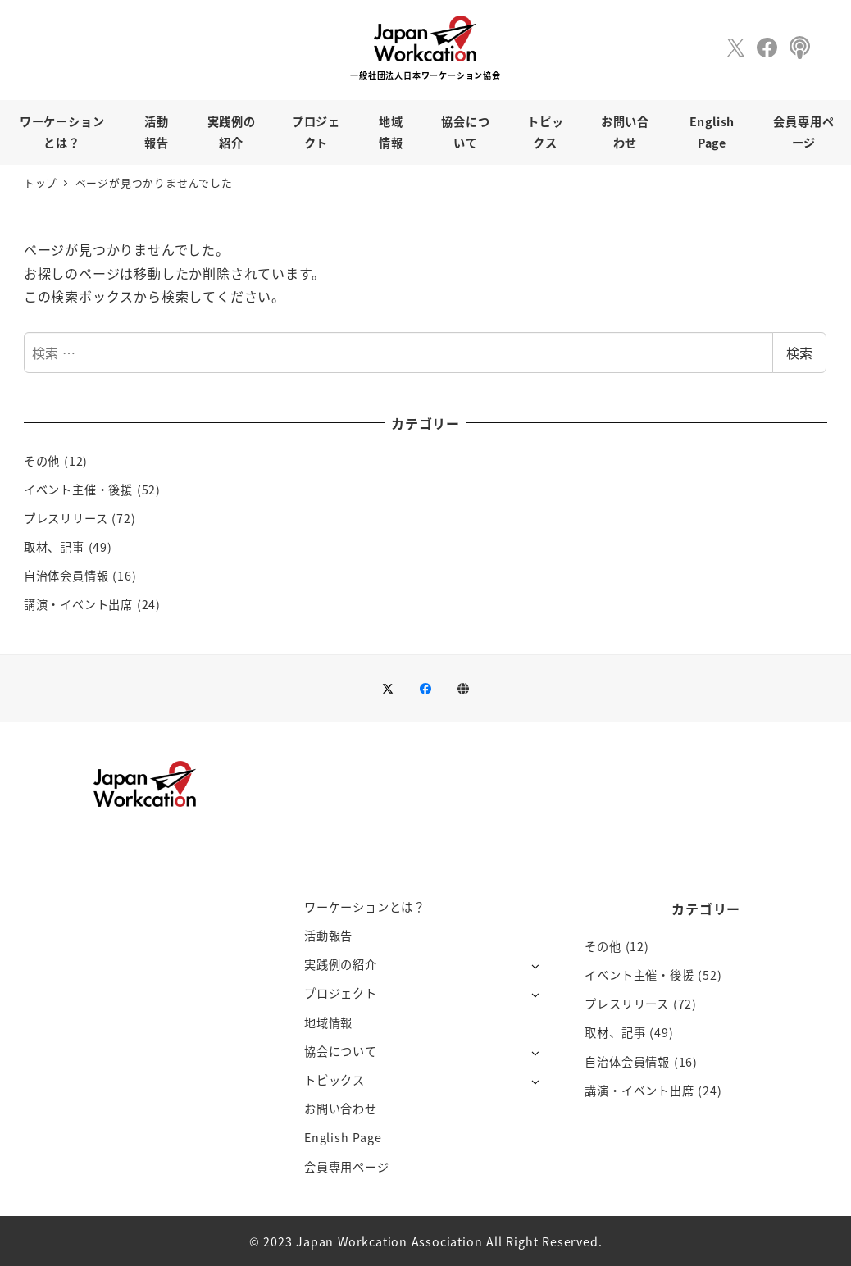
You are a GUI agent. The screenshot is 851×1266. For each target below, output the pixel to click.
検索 (799, 352)
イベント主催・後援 (78, 489)
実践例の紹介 (340, 964)
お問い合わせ (340, 1108)
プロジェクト (340, 993)
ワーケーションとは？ (365, 907)
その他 (42, 461)
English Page (343, 1137)
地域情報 (328, 1022)
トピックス (334, 1080)
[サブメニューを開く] (535, 965)
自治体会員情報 (66, 575)
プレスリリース (66, 518)
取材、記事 (54, 547)
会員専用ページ (346, 1167)
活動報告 (328, 935)
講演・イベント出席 (78, 604)
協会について (340, 1051)
